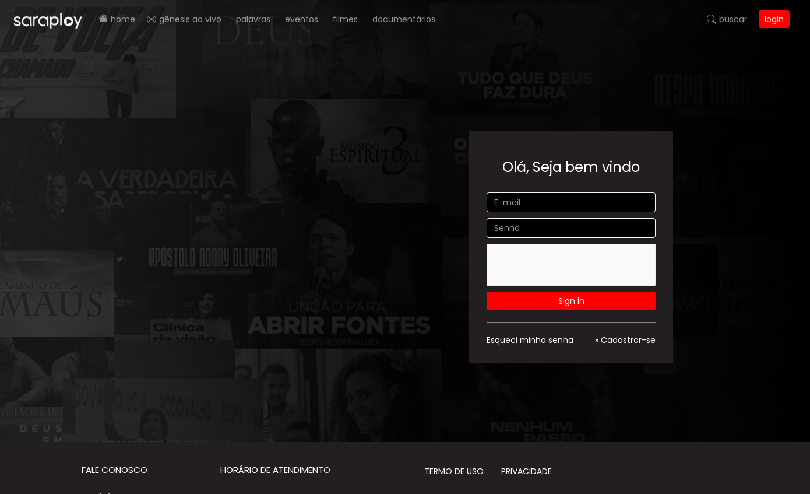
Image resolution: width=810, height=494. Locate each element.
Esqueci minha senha (530, 340)
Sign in (571, 301)
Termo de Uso (454, 471)
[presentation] (574, 266)
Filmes (345, 19)
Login (774, 19)
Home (123, 19)
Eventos (301, 19)
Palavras (253, 19)
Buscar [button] (733, 19)
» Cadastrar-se (625, 340)
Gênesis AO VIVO (190, 19)
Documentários (403, 19)
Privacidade (526, 471)
